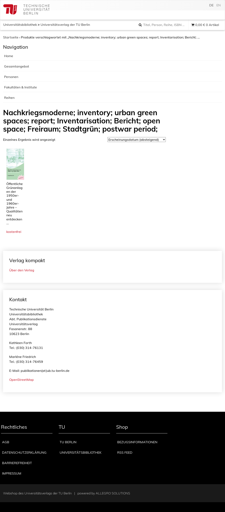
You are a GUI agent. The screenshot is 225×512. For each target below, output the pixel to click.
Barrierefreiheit (17, 463)
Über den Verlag (21, 270)
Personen (11, 77)
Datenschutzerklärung (24, 452)
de (211, 5)
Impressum (11, 473)
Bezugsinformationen (137, 442)
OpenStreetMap (21, 380)
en (218, 5)
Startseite (10, 37)
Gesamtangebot (16, 66)
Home (8, 56)
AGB (5, 442)
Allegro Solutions (113, 493)
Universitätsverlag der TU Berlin (65, 25)
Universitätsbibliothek (20, 25)
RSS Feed (124, 452)
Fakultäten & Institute (20, 87)
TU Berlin (68, 442)
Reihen (9, 98)
